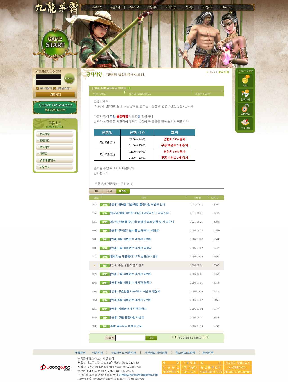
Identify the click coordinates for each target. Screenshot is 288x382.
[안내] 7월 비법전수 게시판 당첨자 (131, 247)
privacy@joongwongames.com (138, 374)
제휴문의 (80, 352)
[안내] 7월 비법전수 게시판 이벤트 (131, 274)
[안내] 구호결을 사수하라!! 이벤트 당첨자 (135, 291)
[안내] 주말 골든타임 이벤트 (127, 317)
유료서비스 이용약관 (123, 352)
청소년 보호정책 (185, 352)
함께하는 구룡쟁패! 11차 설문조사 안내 (134, 256)
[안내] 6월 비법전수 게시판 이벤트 (131, 300)
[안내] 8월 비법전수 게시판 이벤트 (131, 239)
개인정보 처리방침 (156, 352)
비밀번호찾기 (62, 88)
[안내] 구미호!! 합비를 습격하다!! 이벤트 (134, 230)
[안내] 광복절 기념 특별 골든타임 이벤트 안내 (137, 204)
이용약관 (97, 352)
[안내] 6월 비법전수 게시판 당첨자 (131, 282)
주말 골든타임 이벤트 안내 (126, 326)
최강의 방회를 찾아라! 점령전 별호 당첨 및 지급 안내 (142, 221)
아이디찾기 (44, 88)
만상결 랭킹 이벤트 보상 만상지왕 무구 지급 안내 (139, 213)
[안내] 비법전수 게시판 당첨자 (128, 308)
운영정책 (207, 352)
